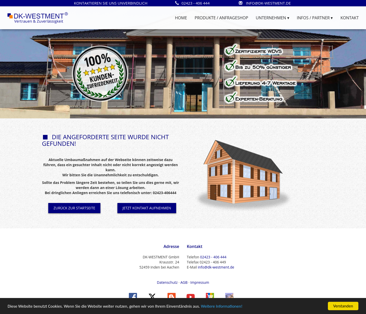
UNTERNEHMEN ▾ (272, 18)
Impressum (199, 282)
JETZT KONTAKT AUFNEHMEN (147, 208)
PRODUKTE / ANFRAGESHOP (221, 18)
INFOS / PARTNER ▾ (315, 18)
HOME (181, 18)
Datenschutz (167, 282)
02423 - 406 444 (213, 257)
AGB (184, 282)
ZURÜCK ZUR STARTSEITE (74, 208)
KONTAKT (349, 18)
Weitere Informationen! (221, 306)
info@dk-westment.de (216, 267)
